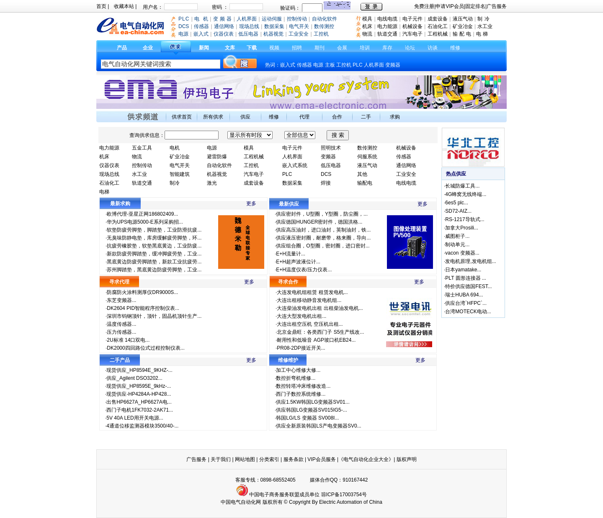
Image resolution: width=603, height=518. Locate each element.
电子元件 (412, 19)
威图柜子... (457, 236)
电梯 (104, 192)
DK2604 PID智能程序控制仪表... (143, 308)
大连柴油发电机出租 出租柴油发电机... (320, 308)
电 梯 (482, 34)
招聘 (297, 48)
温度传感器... (121, 324)
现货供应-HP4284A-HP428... (138, 394)
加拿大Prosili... (461, 228)
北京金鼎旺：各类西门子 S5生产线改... (320, 332)
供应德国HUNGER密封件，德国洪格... (319, 222)
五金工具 (142, 148)
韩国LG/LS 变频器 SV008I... (307, 418)
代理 (304, 117)
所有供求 (213, 117)
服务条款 (293, 459)
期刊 (319, 48)
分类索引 (269, 459)
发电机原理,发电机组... (470, 261)
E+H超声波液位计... (298, 262)
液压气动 (463, 19)
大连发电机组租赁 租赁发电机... (312, 292)
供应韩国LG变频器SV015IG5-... (311, 410)
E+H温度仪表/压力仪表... (304, 270)
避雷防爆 (217, 157)
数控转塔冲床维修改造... (303, 386)
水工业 (484, 26)
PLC (357, 65)
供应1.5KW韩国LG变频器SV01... (312, 402)
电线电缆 (387, 19)
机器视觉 (217, 174)
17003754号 (353, 494)
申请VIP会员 (450, 6)
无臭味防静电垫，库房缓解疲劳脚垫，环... (154, 238)
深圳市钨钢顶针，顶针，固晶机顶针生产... (154, 316)
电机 (175, 148)
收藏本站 (124, 6)
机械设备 (412, 26)
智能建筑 (180, 174)
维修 (455, 48)
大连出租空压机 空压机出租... (310, 324)
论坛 (410, 48)
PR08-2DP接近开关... (301, 348)
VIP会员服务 (321, 459)
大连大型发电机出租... (301, 316)
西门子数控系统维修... (300, 394)
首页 (101, 6)
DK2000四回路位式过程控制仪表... (145, 348)
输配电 (364, 183)
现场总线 (109, 174)
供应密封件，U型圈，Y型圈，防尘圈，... (322, 214)
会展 (342, 48)
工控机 (344, 65)
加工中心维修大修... (298, 370)
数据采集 (292, 183)
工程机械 (438, 34)
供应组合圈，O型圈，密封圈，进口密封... (322, 246)
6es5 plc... (456, 203)
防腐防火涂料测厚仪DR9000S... (142, 292)
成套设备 (438, 19)
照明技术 (331, 148)
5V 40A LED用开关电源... (134, 418)
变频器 (392, 65)
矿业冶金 (463, 26)
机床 (367, 26)
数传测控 (367, 148)
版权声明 (407, 459)
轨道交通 (387, 34)
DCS (326, 174)
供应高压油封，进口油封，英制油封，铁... (323, 230)
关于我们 (221, 459)
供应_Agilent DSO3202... (134, 378)
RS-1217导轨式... (464, 219)
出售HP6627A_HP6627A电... (138, 402)
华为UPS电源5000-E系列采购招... (145, 222)
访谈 (433, 48)
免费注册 (424, 6)
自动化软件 (219, 165)
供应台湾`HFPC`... (466, 303)
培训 (365, 48)
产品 (122, 48)
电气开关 (180, 165)
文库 (230, 48)
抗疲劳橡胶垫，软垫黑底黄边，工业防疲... (154, 246)
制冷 (175, 183)
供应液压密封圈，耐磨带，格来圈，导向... (323, 238)
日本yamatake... (463, 270)
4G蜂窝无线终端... (465, 194)
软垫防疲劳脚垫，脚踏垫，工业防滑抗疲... (154, 230)
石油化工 (438, 26)
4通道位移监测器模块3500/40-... (142, 426)
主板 (330, 65)
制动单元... (457, 244)
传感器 (304, 65)
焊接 (326, 183)
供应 (245, 117)
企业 (148, 48)
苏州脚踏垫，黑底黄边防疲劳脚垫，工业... (154, 270)
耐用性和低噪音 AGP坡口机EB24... (316, 340)
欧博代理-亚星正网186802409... (142, 214)
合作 (337, 117)
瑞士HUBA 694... (464, 295)
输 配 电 (462, 34)
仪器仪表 (109, 165)
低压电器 (331, 165)
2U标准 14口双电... (128, 340)
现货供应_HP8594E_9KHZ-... (139, 370)
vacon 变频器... (462, 253)
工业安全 (406, 174)
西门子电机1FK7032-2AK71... (139, 410)
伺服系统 (367, 157)
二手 (366, 117)
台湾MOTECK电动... (468, 311)
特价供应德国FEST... (468, 286)
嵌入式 (287, 65)
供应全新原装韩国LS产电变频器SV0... (318, 426)
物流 (367, 34)
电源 (318, 65)
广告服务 (497, 6)
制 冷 (483, 19)
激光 (212, 183)
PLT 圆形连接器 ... (465, 278)
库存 (387, 48)
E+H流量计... (290, 254)
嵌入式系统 (294, 165)
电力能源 (387, 26)
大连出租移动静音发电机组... (309, 300)
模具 (367, 19)
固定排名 (475, 6)
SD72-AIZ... (458, 211)
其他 (362, 174)
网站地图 (245, 459)
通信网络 (406, 165)
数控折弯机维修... (295, 378)
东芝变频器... (121, 300)
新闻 (204, 48)
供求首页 (182, 117)
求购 (395, 117)
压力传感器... (121, 332)
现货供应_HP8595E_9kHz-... (138, 386)
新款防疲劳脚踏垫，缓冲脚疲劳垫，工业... (154, 254)
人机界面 (374, 65)
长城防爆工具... (462, 186)
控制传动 (142, 165)
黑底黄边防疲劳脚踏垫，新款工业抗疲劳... (154, 262)
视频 (274, 48)
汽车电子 (412, 34)
